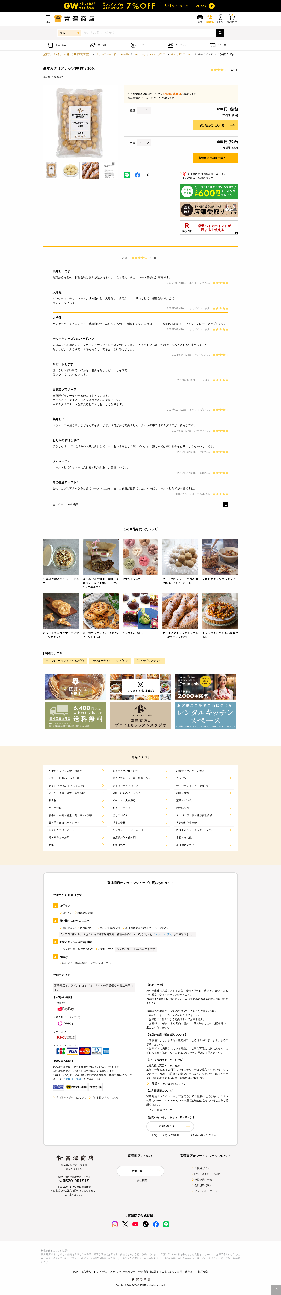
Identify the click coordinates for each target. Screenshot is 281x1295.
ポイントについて (109, 927)
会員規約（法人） (203, 1185)
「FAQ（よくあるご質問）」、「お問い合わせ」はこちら (181, 1135)
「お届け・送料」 (163, 934)
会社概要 (140, 1180)
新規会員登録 (83, 912)
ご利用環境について (159, 1110)
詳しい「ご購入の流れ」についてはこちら (85, 962)
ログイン (66, 912)
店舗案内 (190, 1271)
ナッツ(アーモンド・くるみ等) (112, 54)
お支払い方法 (104, 949)
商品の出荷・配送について (196, 178)
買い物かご (67, 927)
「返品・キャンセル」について (165, 1083)
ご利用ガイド (200, 1168)
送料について (86, 927)
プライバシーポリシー (205, 1190)
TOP (75, 1271)
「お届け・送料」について (70, 1097)
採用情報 (203, 1271)
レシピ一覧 (100, 1271)
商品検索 (86, 1271)
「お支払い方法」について (105, 1097)
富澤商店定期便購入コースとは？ (203, 173)
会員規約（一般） (203, 1179)
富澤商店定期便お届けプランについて (145, 927)
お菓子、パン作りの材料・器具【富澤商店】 (66, 54)
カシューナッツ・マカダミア (150, 54)
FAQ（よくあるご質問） (207, 1174)
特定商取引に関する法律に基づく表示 (160, 1271)
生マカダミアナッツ (182, 54)
